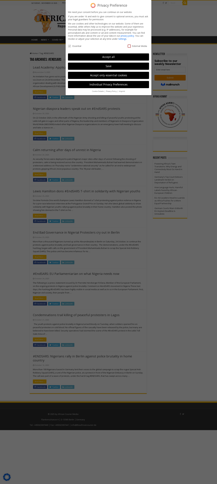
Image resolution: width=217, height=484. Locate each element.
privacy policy (127, 35)
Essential (74, 45)
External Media (137, 45)
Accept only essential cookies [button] (108, 75)
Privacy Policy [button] (111, 91)
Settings (122, 38)
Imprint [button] (122, 91)
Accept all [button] (108, 57)
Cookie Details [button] (98, 91)
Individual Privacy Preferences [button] (108, 84)
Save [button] (108, 66)
